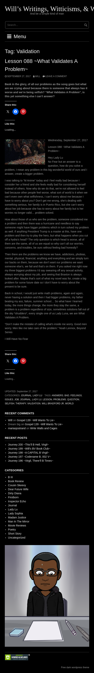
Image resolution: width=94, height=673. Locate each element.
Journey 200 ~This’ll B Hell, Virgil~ (28, 444)
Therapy (21, 403)
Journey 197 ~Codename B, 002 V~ (29, 456)
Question (73, 399)
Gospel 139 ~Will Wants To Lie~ (36, 420)
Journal (26, 395)
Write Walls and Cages (43, 428)
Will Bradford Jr (53, 403)
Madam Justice (17, 517)
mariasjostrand (17, 428)
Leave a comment (56, 76)
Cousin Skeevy (17, 485)
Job (16, 399)
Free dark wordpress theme (75, 667)
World (69, 403)
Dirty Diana (14, 493)
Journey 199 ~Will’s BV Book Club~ (29, 448)
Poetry (12, 529)
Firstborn (13, 497)
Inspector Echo (17, 501)
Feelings (76, 395)
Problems (59, 399)
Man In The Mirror (18, 521)
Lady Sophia (15, 513)
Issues (9, 399)
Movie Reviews (17, 525)
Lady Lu (37, 395)
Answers (57, 395)
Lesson (47, 399)
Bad (66, 395)
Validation (33, 403)
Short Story (14, 533)
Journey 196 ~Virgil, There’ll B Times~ (30, 460)
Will (37, 76)
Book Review (16, 481)
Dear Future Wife (18, 489)
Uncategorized (16, 537)
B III (10, 477)
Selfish (9, 403)
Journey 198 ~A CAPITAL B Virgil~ (28, 452)
